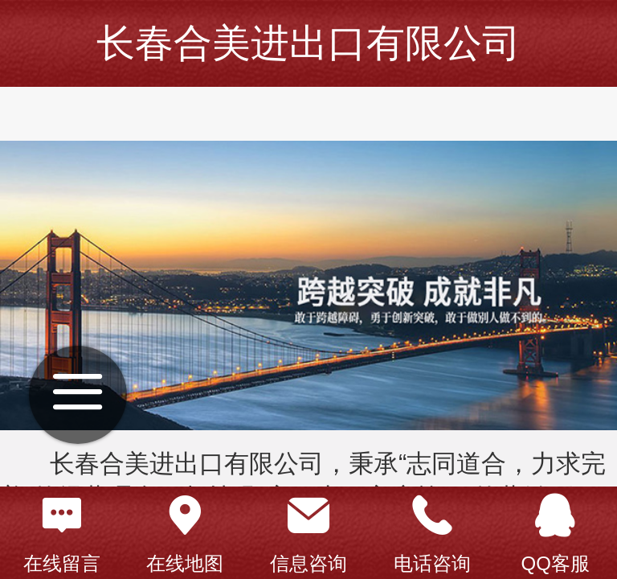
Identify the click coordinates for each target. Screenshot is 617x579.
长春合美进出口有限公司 (308, 43)
